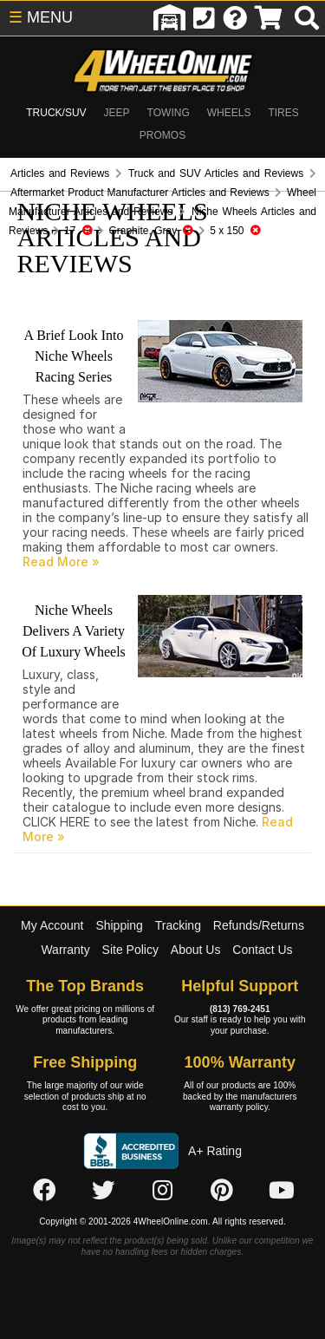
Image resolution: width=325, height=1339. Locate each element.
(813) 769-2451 (240, 1009)
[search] (307, 18)
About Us (196, 950)
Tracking (178, 925)
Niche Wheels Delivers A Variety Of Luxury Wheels (74, 631)
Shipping (119, 925)
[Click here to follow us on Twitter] (103, 1190)
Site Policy (130, 950)
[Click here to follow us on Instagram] (163, 1190)
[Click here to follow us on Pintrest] (222, 1190)
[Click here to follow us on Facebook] (44, 1190)
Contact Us (262, 950)
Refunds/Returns (258, 925)
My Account (52, 925)
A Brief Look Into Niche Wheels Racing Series (73, 356)
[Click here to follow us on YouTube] (281, 1190)
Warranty (65, 950)
